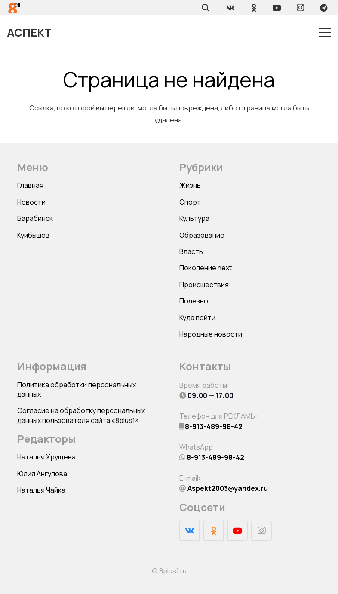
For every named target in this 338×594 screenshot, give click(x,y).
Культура (194, 218)
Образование (201, 235)
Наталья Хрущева (46, 457)
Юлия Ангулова (42, 473)
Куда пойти (197, 317)
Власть (191, 251)
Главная (30, 185)
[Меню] (325, 32)
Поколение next (205, 268)
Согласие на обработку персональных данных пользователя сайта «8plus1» (81, 415)
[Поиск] (205, 7)
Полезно (193, 301)
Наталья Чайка (41, 490)
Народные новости (210, 334)
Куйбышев (33, 235)
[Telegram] (323, 7)
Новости (31, 202)
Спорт (190, 202)
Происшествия (204, 284)
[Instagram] (300, 7)
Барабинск (35, 218)
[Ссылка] (14, 8)
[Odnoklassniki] (253, 7)
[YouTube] (277, 7)
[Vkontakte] (230, 7)
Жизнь (190, 185)
